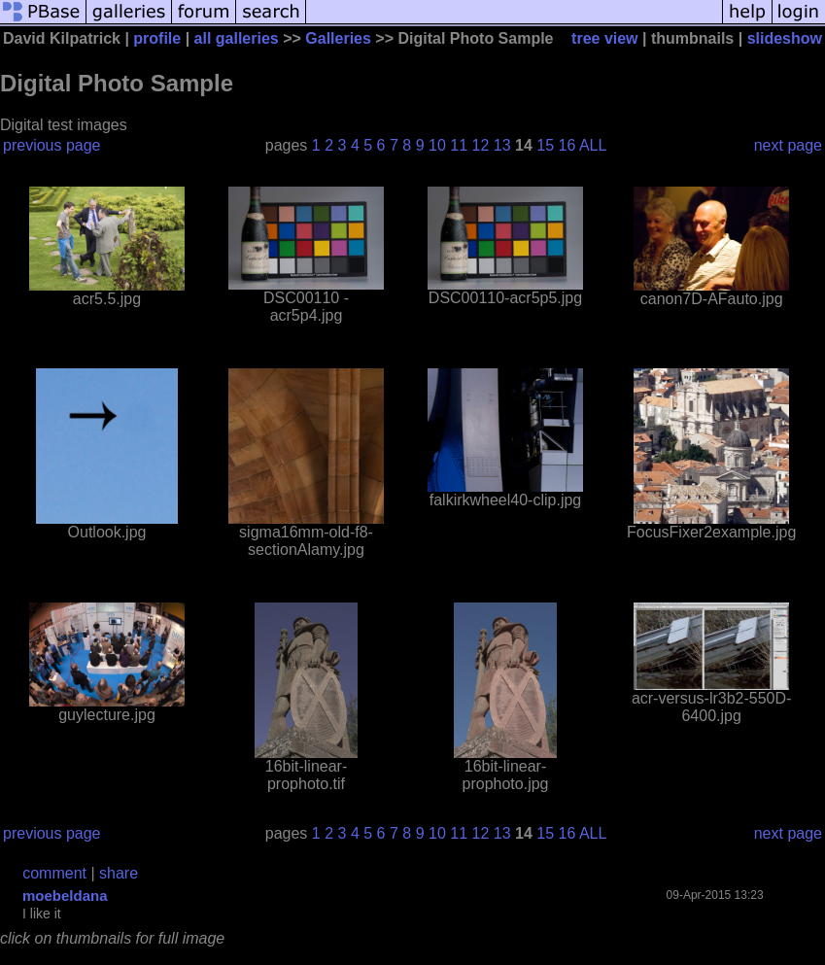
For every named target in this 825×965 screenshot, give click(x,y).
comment (54, 873)
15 (545, 145)
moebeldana (65, 895)
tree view (604, 38)
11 (458, 145)
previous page (52, 145)
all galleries (236, 38)
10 (437, 145)
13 (502, 145)
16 (567, 145)
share (118, 873)
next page (788, 145)
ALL (592, 145)
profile (157, 38)
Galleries (338, 38)
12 (481, 145)
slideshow (784, 38)
